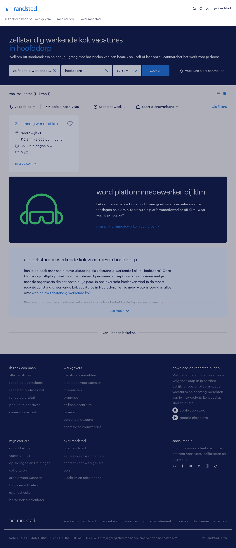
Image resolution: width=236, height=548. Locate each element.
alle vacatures (20, 375)
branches (71, 397)
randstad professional (26, 390)
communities (19, 455)
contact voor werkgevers (83, 463)
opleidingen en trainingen (30, 463)
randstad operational (26, 382)
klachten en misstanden (83, 478)
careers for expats (23, 412)
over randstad (92, 18)
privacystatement (157, 521)
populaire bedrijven (25, 405)
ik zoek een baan (18, 18)
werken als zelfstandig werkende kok (61, 293)
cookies (182, 521)
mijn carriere (19, 441)
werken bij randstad (80, 521)
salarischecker (20, 492)
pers (67, 470)
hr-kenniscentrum (78, 405)
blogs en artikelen (23, 485)
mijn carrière (67, 18)
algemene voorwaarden (82, 382)
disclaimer (201, 521)
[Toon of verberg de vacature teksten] (222, 93)
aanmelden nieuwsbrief (82, 427)
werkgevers (44, 18)
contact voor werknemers (84, 455)
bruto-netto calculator (26, 500)
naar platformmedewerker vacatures (125, 226)
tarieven (70, 412)
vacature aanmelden (80, 375)
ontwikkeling (19, 448)
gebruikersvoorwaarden (119, 521)
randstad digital (22, 397)
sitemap (220, 521)
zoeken (155, 70)
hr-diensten (73, 390)
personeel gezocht (78, 419)
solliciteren (18, 470)
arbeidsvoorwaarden (25, 478)
